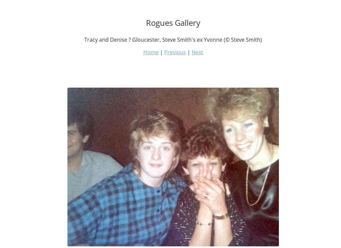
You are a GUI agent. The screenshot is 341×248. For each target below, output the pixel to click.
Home (151, 52)
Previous (175, 52)
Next (197, 52)
